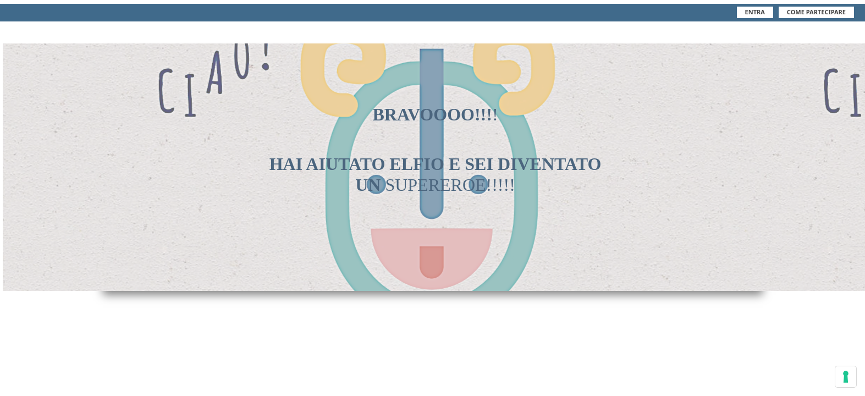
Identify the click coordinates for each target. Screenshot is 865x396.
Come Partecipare (816, 12)
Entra (755, 12)
